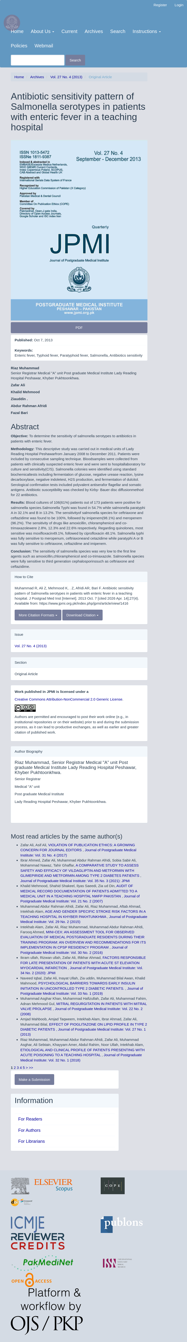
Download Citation (82, 615)
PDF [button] (79, 328)
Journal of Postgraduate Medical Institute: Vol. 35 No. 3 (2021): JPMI (75, 881)
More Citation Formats (38, 615)
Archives (94, 31)
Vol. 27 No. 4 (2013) (66, 77)
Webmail (44, 45)
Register (160, 5)
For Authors (29, 1130)
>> (31, 1068)
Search (117, 31)
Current (69, 31)
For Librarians (31, 1141)
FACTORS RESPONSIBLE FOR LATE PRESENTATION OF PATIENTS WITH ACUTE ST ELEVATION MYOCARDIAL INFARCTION (83, 962)
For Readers (30, 1119)
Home (17, 31)
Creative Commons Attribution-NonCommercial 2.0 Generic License (68, 699)
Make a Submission (34, 1079)
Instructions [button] (147, 31)
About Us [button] (42, 31)
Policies (19, 45)
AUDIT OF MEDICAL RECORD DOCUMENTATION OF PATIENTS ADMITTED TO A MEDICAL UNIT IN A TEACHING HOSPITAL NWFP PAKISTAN (78, 891)
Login (179, 5)
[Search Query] (37, 60)
